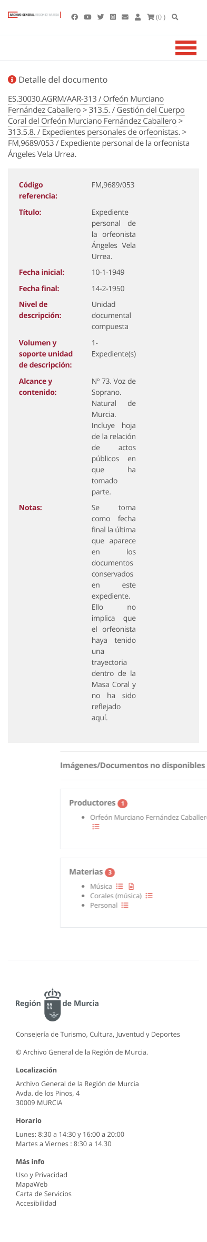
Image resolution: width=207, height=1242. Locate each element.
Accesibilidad (36, 1203)
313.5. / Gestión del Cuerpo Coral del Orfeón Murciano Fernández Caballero (96, 115)
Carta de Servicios (44, 1193)
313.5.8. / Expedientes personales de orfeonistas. (94, 132)
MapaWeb (31, 1184)
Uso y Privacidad (41, 1174)
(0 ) (156, 17)
